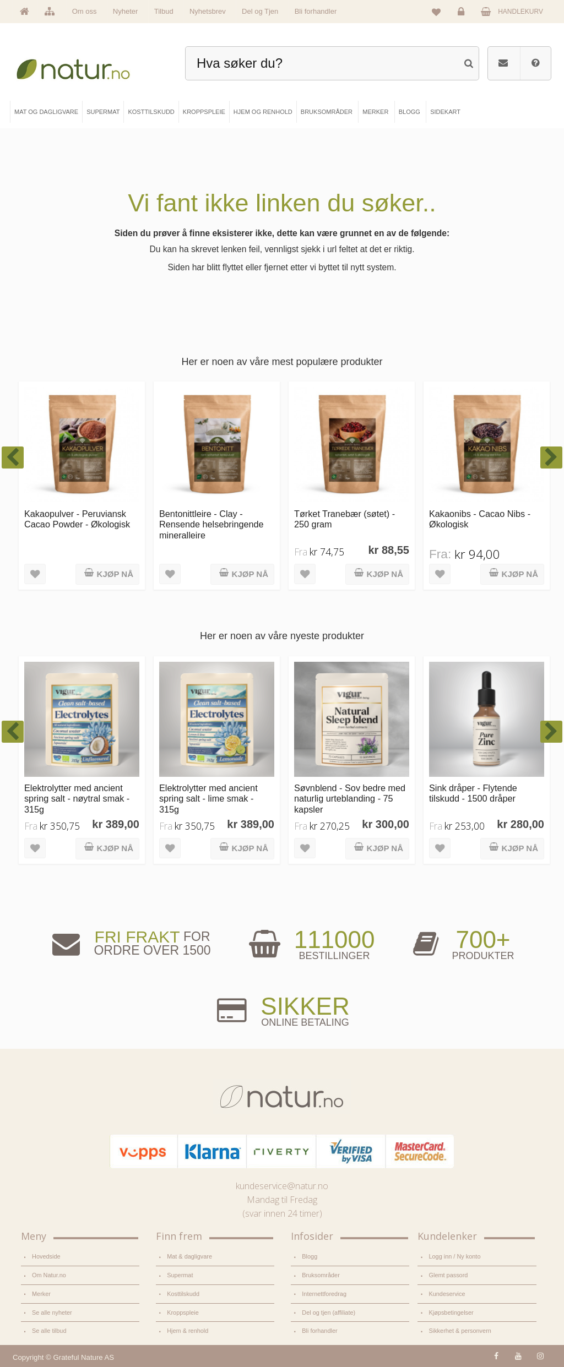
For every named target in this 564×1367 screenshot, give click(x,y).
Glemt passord (448, 1275)
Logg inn (463, 14)
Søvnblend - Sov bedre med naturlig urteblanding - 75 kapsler (349, 798)
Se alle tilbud (49, 1330)
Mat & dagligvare (189, 1256)
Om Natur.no (49, 1275)
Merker (41, 1293)
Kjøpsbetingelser (451, 1312)
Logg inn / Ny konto (454, 1256)
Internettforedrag (324, 1293)
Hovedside (46, 1256)
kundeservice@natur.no (282, 1186)
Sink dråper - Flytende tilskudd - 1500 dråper (473, 793)
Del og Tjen (260, 11)
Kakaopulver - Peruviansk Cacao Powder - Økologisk (77, 519)
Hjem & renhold (187, 1330)
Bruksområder (321, 1275)
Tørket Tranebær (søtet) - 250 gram (344, 519)
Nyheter (125, 11)
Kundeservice (447, 1293)
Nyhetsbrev (207, 11)
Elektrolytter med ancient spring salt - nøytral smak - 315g (76, 798)
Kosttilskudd (183, 1293)
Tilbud (163, 11)
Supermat (180, 1275)
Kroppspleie (183, 1312)
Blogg (309, 1256)
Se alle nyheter (52, 1312)
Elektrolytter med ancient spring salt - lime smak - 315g (208, 798)
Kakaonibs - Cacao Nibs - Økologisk (479, 519)
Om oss (84, 11)
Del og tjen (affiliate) (328, 1312)
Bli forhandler (316, 11)
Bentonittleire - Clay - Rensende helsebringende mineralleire (211, 524)
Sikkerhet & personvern (460, 1330)
